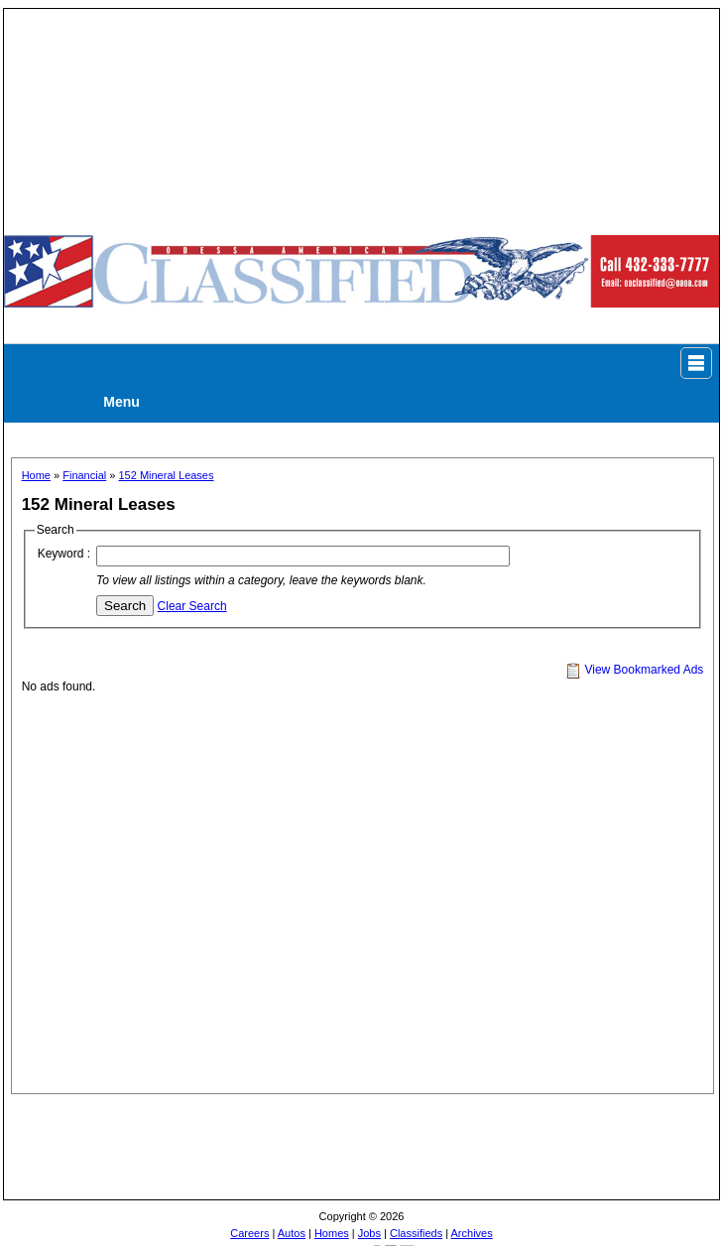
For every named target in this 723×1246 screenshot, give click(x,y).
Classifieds (416, 1233)
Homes (331, 1233)
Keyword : (64, 554)
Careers (249, 1233)
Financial (84, 475)
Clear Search (192, 606)
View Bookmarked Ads (634, 670)
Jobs (369, 1233)
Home (36, 475)
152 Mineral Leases (165, 475)
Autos (291, 1233)
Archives (472, 1233)
